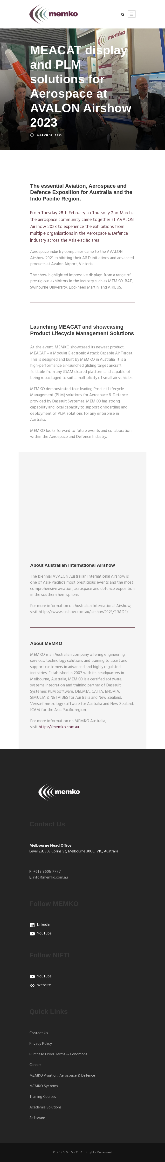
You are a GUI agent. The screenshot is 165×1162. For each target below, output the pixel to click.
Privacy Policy (40, 1044)
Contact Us (38, 1033)
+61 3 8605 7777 (47, 872)
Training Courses (42, 1097)
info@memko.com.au (50, 877)
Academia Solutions (45, 1107)
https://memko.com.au (59, 727)
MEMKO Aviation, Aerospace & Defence (62, 1075)
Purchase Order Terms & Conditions (58, 1054)
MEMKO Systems (43, 1086)
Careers (35, 1065)
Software (37, 1118)
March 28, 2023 (49, 135)
